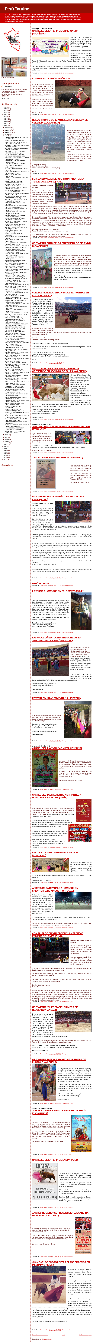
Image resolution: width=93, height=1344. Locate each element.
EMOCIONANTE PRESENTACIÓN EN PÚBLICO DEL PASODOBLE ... (15, 301)
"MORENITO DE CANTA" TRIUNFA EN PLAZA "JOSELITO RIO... (15, 212)
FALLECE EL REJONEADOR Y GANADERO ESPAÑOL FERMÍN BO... (17, 222)
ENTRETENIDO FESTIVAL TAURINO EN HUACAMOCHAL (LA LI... (16, 419)
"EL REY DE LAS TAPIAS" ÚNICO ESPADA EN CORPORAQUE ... (16, 293)
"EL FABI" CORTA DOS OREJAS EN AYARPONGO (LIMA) (15, 431)
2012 (5, 450)
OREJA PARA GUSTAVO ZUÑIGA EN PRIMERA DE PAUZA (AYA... (15, 219)
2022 (5, 114)
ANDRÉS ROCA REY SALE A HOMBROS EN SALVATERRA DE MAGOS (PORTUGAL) (55, 889)
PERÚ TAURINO (40, 583)
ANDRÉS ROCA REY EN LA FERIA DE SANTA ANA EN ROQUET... (15, 329)
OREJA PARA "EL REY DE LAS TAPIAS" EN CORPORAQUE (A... (17, 254)
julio (6, 136)
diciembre (8, 127)
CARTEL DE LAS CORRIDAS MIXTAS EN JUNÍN (57, 748)
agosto (7, 134)
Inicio (63, 1335)
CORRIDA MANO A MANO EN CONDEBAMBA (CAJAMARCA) (14, 410)
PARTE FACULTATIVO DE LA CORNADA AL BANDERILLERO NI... (17, 356)
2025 (5, 109)
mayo (7, 436)
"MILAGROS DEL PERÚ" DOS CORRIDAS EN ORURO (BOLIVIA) (16, 365)
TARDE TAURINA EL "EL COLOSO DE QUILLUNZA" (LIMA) (15, 287)
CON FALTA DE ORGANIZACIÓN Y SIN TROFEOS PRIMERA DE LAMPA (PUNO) (57, 934)
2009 (5, 455)
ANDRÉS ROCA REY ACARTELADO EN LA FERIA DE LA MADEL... (17, 382)
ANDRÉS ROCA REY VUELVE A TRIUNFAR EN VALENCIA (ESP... (17, 343)
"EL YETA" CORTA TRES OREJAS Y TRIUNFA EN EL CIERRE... (15, 391)
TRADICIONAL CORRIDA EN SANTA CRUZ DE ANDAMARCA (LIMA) (17, 425)
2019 (5, 120)
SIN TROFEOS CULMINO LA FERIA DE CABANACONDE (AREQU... (15, 397)
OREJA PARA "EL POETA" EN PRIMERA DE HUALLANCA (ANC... (17, 194)
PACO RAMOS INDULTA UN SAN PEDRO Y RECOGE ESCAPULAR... (17, 359)
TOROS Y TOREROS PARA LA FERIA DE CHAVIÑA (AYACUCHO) (16, 315)
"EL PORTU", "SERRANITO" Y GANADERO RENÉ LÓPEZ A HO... (17, 304)
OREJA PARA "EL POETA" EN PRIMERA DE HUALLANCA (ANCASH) (55, 1008)
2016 (5, 125)
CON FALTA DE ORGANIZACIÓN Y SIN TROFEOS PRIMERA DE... (15, 191)
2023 (5, 112)
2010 (5, 454)
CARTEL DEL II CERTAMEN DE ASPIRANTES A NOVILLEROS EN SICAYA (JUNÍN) (56, 796)
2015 (5, 444)
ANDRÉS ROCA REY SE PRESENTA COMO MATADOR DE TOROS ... (17, 290)
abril (6, 437)
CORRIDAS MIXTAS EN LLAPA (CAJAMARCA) (13, 231)
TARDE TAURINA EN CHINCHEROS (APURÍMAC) (57, 457)
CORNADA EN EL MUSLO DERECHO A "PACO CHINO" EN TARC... (16, 251)
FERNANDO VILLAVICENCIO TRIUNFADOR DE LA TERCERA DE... (17, 146)
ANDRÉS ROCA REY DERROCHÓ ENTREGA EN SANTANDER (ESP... (15, 276)
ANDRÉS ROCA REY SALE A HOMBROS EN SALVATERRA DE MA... (16, 188)
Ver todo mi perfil (6, 98)
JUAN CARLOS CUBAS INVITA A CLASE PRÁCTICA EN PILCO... (16, 209)
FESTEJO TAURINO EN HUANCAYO (15, 327)
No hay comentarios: (68, 73)
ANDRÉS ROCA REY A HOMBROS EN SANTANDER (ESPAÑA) (15, 215)
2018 (5, 121)
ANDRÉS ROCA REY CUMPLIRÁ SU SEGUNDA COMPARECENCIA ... (15, 267)
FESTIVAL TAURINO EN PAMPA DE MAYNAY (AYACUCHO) (14, 185)
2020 (5, 118)
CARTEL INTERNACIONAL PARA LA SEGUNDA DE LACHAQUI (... (15, 385)
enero (7, 443)
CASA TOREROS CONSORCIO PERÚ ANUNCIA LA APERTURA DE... (15, 248)
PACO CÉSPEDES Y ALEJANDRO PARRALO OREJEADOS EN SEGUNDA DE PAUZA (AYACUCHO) (59, 370)
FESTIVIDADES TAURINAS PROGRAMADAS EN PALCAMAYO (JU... (17, 362)
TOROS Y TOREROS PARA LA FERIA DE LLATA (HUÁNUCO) (16, 228)
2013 (5, 448)
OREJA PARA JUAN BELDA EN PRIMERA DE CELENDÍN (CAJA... (16, 149)
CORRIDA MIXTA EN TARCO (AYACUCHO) (16, 313)
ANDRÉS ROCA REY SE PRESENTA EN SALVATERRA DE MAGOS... (16, 206)
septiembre (8, 132)
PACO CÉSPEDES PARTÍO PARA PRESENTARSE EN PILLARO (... (15, 370)
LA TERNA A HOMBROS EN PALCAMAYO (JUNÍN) (58, 591)
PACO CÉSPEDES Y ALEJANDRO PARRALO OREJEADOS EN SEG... (15, 155)
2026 (5, 107)
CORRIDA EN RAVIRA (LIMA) (13, 367)
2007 (5, 459)
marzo (7, 439)
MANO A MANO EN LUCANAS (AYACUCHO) (17, 246)
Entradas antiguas (85, 1335)
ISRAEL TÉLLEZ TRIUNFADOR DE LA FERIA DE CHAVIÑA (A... (15, 260)
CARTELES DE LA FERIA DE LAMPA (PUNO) (55, 1160)
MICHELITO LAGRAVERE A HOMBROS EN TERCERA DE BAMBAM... (17, 416)
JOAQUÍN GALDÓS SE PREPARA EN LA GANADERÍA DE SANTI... (16, 321)
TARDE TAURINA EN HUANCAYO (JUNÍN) (16, 299)
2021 (5, 116)
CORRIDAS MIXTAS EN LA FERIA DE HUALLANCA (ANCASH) (15, 225)
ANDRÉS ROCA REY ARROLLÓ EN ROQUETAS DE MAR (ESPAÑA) (14, 318)
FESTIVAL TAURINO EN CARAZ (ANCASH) (17, 285)
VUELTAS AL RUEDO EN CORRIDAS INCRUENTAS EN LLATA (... (15, 152)
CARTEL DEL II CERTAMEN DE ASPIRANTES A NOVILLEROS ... (15, 181)
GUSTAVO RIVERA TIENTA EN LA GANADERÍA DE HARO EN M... (14, 346)
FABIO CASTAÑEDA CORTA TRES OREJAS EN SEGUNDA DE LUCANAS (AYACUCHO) (56, 639)
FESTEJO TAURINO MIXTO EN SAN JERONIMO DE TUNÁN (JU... (15, 296)
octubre (7, 130)
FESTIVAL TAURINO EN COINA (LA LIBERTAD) (56, 698)
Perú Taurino (17, 8)
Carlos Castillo (8, 86)
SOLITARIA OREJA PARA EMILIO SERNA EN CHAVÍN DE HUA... (16, 376)
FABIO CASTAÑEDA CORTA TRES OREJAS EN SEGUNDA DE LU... (17, 172)
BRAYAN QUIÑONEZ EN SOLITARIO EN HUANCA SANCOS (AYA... (16, 243)
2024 (5, 110)
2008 (5, 457)
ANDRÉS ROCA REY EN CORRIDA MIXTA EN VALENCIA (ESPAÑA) (16, 352)
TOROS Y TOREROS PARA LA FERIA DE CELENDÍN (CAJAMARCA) (16, 200)
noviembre (8, 129)
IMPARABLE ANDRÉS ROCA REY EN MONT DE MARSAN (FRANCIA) (17, 373)
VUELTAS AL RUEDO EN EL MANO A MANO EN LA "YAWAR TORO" (17, 400)
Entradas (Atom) (47, 1339)
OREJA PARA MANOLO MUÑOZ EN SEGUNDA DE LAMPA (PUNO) (15, 164)
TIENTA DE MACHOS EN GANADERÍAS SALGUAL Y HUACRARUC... (16, 263)
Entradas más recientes (40, 1335)
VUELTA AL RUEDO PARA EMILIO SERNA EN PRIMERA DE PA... (16, 394)
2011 (5, 452)
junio (6, 434)
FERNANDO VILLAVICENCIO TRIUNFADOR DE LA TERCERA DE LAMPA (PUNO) (58, 180)
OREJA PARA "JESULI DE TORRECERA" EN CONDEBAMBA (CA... (16, 379)
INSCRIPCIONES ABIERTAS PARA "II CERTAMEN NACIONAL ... (15, 404)
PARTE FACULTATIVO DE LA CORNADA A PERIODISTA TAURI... (16, 282)
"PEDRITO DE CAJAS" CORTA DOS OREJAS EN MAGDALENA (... (15, 332)
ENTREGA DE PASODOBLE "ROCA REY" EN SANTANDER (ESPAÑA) (16, 324)
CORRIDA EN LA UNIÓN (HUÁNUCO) (51, 78)
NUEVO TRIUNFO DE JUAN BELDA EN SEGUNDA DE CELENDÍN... (15, 143)
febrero (7, 441)
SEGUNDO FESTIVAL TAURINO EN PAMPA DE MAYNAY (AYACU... (17, 158)
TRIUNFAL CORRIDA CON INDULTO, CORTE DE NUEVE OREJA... (15, 335)
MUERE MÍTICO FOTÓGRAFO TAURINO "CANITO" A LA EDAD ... (16, 279)
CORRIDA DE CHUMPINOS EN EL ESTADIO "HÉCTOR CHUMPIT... (17, 270)
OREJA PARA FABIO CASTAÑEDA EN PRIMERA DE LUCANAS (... (15, 197)
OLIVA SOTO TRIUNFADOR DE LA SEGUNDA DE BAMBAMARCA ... (15, 428)
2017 (5, 123)
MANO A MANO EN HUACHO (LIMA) (15, 338)
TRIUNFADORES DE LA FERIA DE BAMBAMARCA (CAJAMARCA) (14, 388)
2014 (5, 446)
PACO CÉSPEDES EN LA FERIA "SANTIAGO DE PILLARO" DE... (14, 340)
